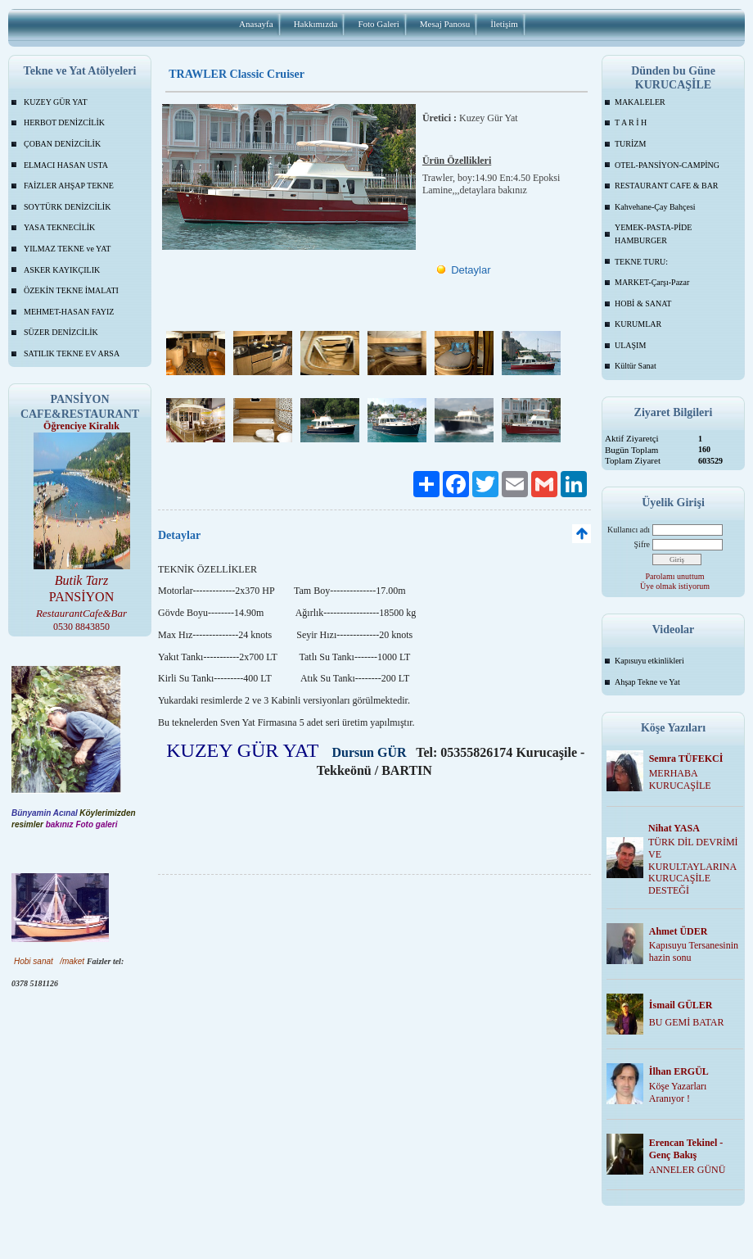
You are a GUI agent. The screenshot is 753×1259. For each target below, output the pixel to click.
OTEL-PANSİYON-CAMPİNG (667, 165)
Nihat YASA (674, 828)
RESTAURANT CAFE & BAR (667, 185)
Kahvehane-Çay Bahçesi (655, 206)
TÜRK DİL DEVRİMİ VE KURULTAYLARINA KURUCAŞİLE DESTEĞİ (693, 866)
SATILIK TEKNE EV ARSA (71, 353)
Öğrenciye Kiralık (81, 426)
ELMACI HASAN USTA (66, 165)
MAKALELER (640, 101)
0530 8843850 (81, 626)
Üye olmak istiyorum (675, 586)
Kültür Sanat (635, 365)
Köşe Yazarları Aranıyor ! (678, 1092)
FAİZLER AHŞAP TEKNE (69, 185)
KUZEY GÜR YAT (56, 101)
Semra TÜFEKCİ (686, 758)
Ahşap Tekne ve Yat (647, 681)
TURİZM (630, 143)
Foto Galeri (378, 24)
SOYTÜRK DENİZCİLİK (67, 206)
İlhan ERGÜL (679, 1071)
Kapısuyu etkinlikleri (649, 660)
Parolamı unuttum (675, 576)
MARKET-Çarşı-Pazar (652, 282)
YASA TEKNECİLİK (59, 227)
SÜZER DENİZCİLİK (61, 332)
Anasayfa (256, 24)
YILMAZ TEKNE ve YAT (67, 248)
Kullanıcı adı (628, 529)
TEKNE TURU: (641, 261)
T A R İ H (631, 122)
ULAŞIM (630, 345)
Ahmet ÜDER (678, 931)
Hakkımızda (316, 24)
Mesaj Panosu (445, 24)
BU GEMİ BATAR (686, 1022)
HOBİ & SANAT (643, 303)
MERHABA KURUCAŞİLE (680, 779)
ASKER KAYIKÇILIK (62, 269)
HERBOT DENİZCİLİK (64, 122)
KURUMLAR (638, 323)
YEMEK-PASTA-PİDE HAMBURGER (653, 234)
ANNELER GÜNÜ (687, 1169)
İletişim (504, 24)
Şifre (642, 544)
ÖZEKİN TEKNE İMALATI (71, 290)
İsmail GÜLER (681, 1005)
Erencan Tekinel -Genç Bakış (686, 1149)
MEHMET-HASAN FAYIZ (69, 311)
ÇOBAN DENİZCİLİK (62, 143)
